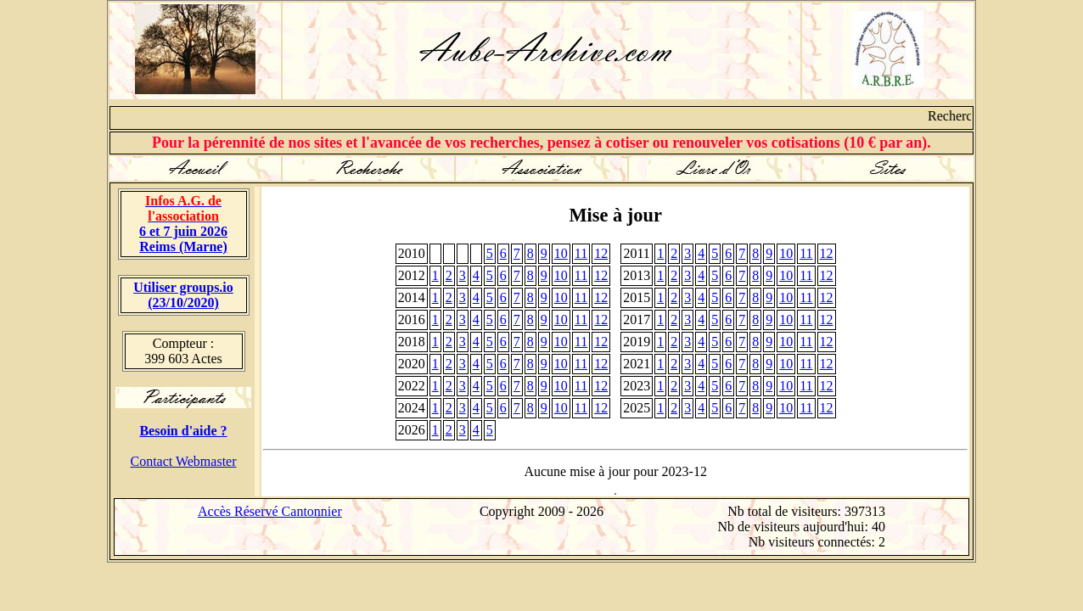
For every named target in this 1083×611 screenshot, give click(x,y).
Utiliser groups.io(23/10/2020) (183, 295)
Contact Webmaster (183, 461)
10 (561, 253)
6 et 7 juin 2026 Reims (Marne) (183, 223)
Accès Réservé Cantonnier (270, 511)
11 (581, 253)
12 (601, 253)
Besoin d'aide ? (183, 430)
